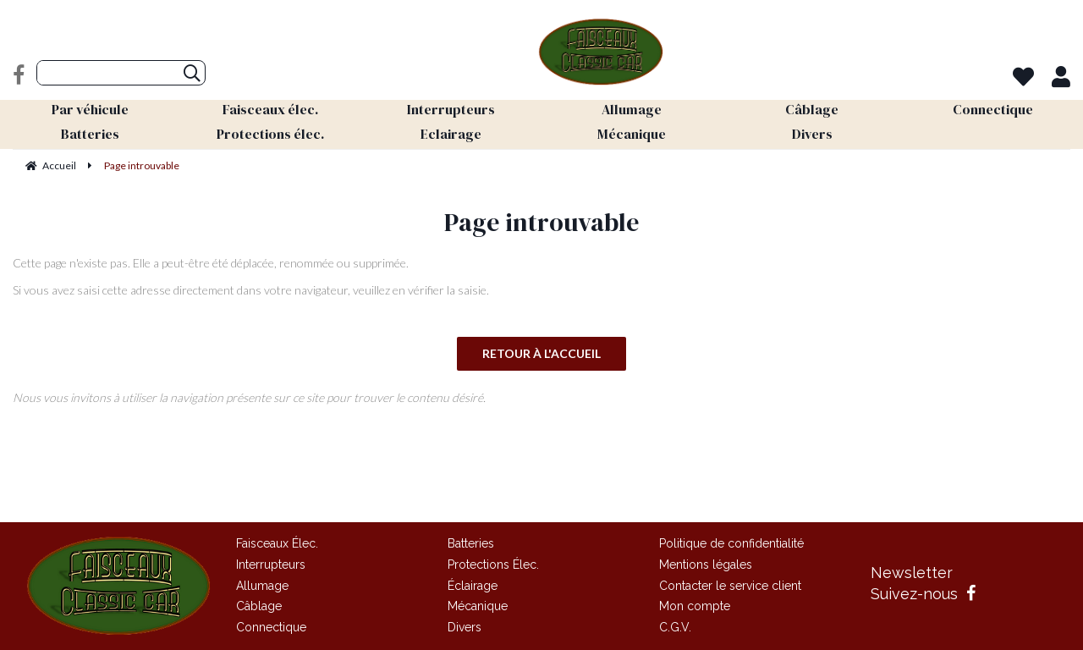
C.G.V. (675, 627)
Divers (464, 627)
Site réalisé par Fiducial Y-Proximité (542, 488)
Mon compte (694, 606)
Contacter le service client (730, 585)
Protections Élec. (493, 564)
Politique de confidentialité (731, 543)
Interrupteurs (270, 564)
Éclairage (473, 585)
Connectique (271, 627)
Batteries (471, 543)
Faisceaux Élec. (277, 543)
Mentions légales (705, 564)
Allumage (262, 585)
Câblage (259, 606)
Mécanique (478, 606)
